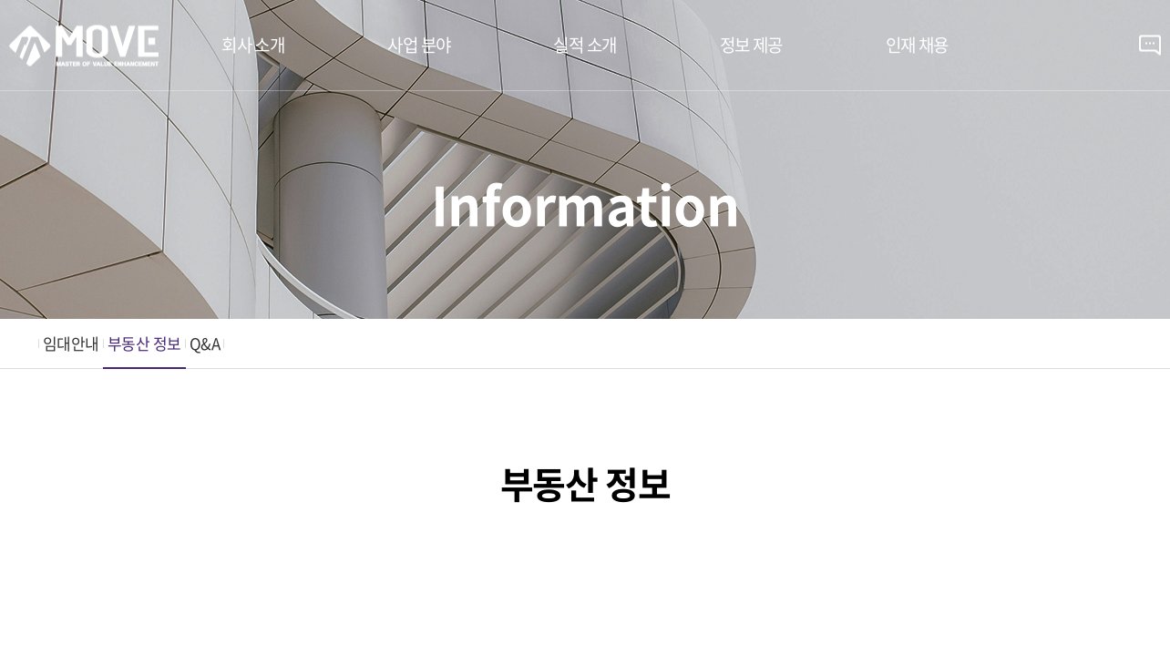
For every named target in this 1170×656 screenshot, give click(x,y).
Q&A (205, 343)
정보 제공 (751, 44)
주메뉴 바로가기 (0, 0)
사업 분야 (418, 44)
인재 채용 (917, 44)
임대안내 (71, 343)
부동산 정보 (144, 343)
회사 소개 (252, 44)
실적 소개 (584, 44)
